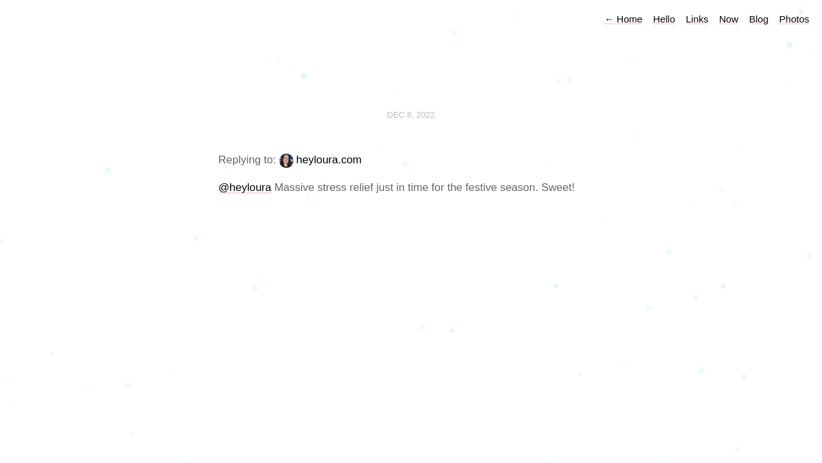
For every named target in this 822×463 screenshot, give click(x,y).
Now (729, 19)
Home (623, 19)
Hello (664, 19)
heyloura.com (329, 160)
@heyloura (244, 187)
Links (697, 19)
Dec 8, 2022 (411, 115)
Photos (794, 19)
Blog (759, 19)
